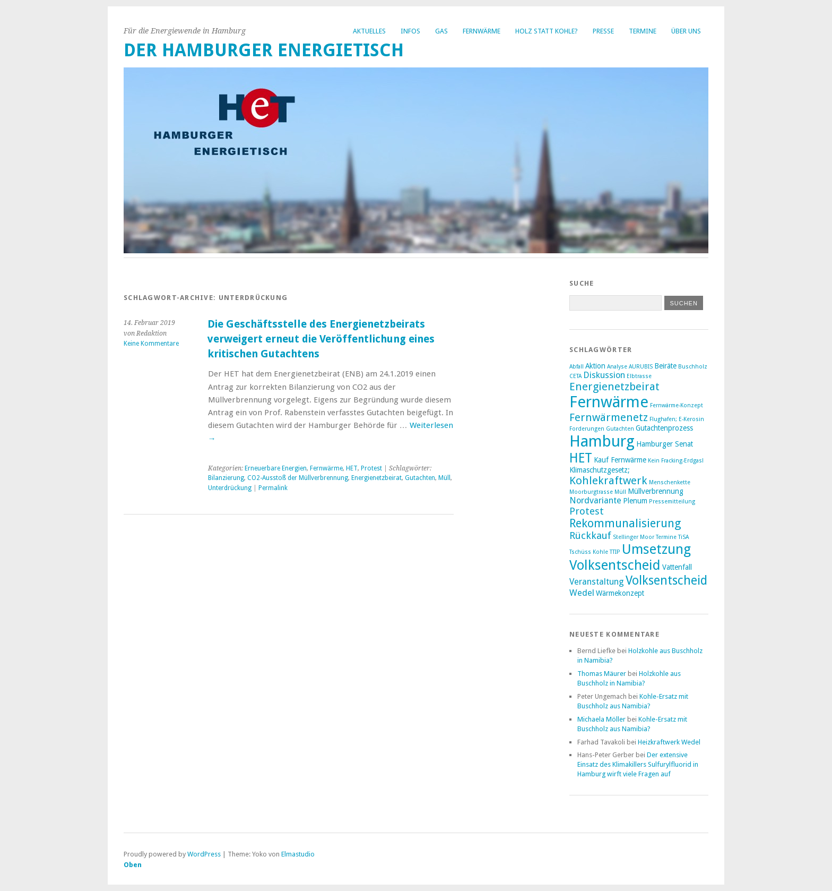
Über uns (686, 31)
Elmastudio (298, 854)
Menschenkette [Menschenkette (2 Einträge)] (669, 482)
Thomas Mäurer (601, 674)
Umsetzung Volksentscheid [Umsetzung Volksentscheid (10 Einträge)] (630, 557)
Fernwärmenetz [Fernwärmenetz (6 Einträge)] (608, 417)
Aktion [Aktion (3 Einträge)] (595, 366)
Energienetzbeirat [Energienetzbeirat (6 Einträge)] (614, 386)
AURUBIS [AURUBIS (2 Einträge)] (641, 366)
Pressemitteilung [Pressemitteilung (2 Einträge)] (672, 501)
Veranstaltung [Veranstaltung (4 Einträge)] (596, 582)
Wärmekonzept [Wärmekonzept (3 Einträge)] (620, 593)
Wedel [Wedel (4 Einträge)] (581, 593)
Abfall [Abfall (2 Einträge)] (576, 366)
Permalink (273, 488)
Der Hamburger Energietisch (264, 50)
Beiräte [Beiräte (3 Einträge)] (665, 366)
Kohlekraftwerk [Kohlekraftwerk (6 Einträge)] (608, 480)
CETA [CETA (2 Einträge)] (575, 376)
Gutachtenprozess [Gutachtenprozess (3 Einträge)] (664, 428)
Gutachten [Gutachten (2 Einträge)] (620, 428)
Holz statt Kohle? (546, 31)
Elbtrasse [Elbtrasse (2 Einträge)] (639, 376)
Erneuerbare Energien (276, 468)
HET (352, 468)
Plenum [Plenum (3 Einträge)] (635, 500)
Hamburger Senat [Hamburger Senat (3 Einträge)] (664, 444)
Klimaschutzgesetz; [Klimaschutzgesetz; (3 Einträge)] (599, 470)
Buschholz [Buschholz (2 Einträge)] (692, 366)
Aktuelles (369, 31)
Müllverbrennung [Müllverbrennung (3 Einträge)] (655, 491)
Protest (371, 468)
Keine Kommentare (151, 343)
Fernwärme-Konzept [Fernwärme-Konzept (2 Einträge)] (676, 405)
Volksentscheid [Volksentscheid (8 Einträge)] (666, 580)
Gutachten (420, 478)
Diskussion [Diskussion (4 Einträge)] (604, 375)
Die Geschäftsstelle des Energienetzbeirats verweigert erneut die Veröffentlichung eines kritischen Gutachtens (321, 338)
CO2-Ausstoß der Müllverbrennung (297, 478)
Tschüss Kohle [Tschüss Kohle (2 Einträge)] (588, 552)
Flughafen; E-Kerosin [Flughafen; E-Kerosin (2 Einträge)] (676, 419)
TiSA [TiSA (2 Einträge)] (683, 537)
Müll (444, 478)
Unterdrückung (230, 488)
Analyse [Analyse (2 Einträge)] (617, 366)
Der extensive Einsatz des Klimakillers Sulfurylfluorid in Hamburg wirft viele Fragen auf (637, 764)
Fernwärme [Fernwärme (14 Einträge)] (608, 402)
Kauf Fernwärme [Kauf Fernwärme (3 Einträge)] (620, 460)
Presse (603, 31)
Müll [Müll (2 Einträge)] (620, 492)
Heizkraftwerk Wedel (669, 742)
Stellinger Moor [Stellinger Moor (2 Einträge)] (633, 537)
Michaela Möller (601, 719)
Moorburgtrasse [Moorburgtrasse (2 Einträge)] (591, 492)
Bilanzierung (226, 478)
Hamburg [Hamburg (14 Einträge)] (602, 441)
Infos (410, 31)
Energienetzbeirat (376, 478)
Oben (133, 865)
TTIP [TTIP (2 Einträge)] (615, 552)
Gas (441, 31)
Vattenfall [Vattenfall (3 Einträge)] (677, 567)
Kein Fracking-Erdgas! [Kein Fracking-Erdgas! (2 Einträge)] (676, 460)
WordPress (204, 854)
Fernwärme (481, 31)
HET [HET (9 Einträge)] (580, 458)
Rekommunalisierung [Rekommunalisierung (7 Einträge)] (625, 523)
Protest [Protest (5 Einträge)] (586, 511)
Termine (642, 31)
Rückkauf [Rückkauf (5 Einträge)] (590, 535)
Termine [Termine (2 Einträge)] (666, 537)
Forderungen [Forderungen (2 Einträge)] (586, 428)
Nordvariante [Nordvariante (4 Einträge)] (595, 500)
